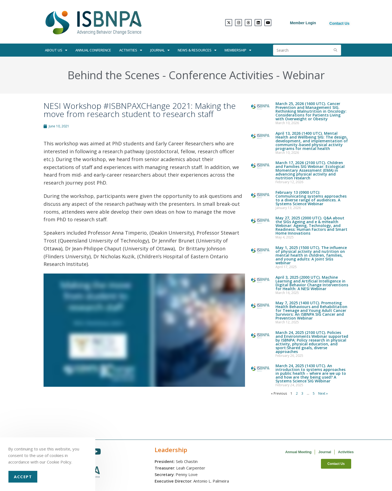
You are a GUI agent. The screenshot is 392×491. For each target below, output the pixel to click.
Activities (130, 50)
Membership (238, 50)
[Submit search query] (335, 50)
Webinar (304, 74)
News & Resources (197, 50)
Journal (160, 50)
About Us (56, 50)
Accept (23, 476)
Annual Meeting (298, 452)
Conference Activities (221, 74)
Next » (323, 393)
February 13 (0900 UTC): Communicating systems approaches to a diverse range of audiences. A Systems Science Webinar (311, 198)
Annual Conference (93, 50)
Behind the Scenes (114, 74)
